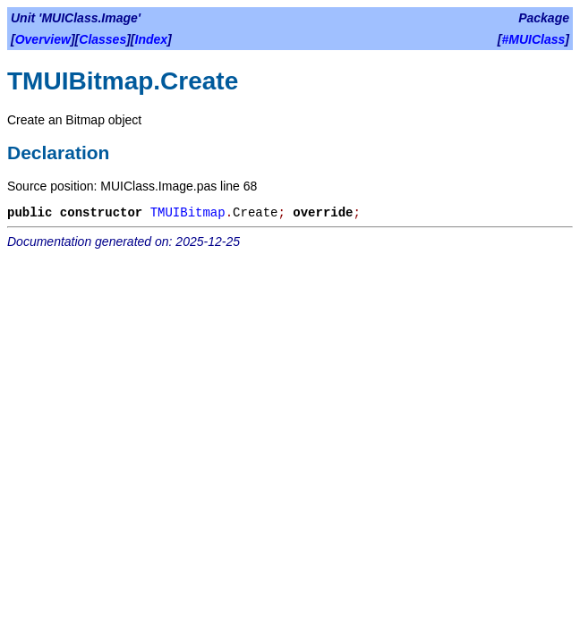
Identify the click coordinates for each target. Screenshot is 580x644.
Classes (102, 39)
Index (151, 39)
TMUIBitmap (188, 213)
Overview (43, 39)
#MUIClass (534, 39)
